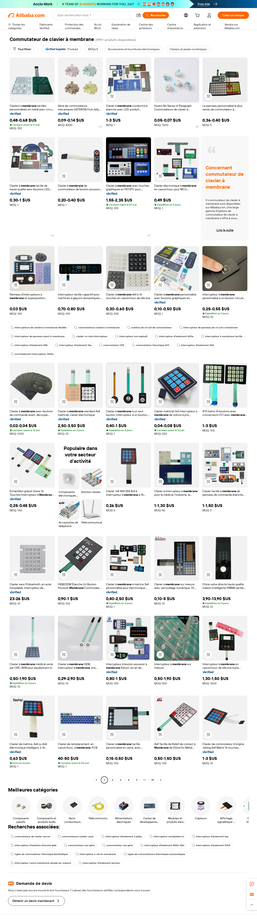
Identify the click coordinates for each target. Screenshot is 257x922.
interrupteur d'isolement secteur (99, 863)
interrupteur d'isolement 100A (211, 845)
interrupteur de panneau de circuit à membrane (208, 327)
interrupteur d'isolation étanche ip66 (33, 845)
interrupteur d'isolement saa (210, 836)
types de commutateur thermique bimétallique (39, 854)
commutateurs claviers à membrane (97, 327)
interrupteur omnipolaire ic (167, 836)
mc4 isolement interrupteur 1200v (32, 354)
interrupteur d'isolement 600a (174, 336)
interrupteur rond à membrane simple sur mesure (41, 863)
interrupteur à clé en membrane (95, 854)
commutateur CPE (111, 345)
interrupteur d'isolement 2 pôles (121, 836)
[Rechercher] (156, 15)
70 (152, 780)
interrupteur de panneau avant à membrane (38, 336)
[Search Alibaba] (95, 15)
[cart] (198, 15)
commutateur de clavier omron (30, 836)
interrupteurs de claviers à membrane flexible (38, 327)
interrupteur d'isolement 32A (195, 345)
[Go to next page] (160, 780)
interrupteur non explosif (131, 336)
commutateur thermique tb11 (150, 345)
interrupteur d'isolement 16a (73, 345)
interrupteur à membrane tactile (221, 336)
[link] (252, 884)
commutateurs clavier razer (76, 836)
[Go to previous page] (96, 780)
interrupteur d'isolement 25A (29, 345)
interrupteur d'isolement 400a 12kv (162, 845)
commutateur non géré (79, 845)
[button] (138, 15)
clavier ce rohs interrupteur (90, 336)
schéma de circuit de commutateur (149, 327)
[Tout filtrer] (22, 49)
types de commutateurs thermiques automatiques (154, 854)
